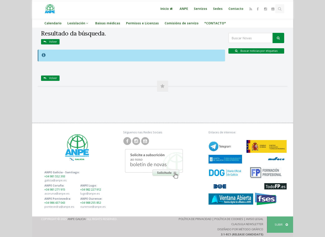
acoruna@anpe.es (57, 193)
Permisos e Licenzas (142, 23)
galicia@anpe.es (55, 180)
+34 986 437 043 (54, 203)
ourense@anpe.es (93, 207)
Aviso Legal (254, 219)
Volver (50, 42)
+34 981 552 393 (54, 176)
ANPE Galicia (77, 219)
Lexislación (78, 23)
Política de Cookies (228, 219)
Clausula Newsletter (247, 224)
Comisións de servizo (182, 23)
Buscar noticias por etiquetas (256, 51)
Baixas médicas (107, 23)
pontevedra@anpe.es (59, 207)
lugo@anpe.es (90, 193)
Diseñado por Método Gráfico (240, 229)
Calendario (53, 23)
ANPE (184, 8)
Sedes (218, 8)
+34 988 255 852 (90, 203)
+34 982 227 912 (90, 189)
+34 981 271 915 (54, 189)
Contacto (235, 8)
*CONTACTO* (215, 23)
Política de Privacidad (195, 219)
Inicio (167, 8)
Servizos (200, 8)
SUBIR (281, 224)
